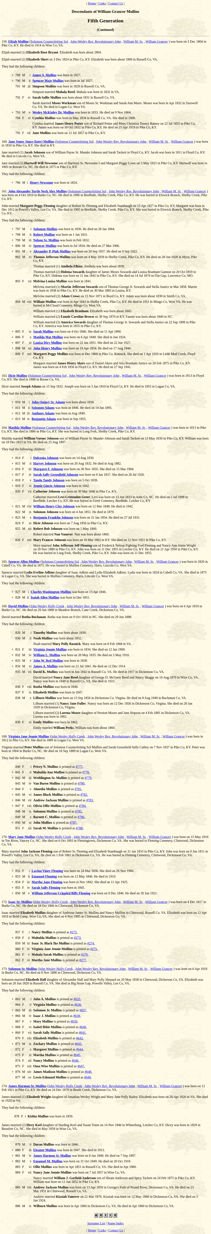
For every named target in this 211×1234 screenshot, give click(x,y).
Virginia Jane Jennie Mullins (28, 736)
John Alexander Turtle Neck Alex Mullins (37, 191)
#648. (88, 1071)
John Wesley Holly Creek (47, 606)
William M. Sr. (133, 41)
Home (92, 3)
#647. (81, 1066)
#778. (86, 772)
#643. (78, 1044)
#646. (75, 1060)
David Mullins (18, 606)
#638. (77, 1016)
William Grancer (157, 41)
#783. (90, 800)
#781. (78, 789)
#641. (82, 1032)
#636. (78, 1004)
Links (102, 3)
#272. (74, 932)
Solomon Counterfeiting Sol (49, 41)
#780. (81, 783)
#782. (84, 794)
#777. (79, 766)
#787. (73, 822)
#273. (77, 937)
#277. (83, 960)
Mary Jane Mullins (21, 837)
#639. (74, 1021)
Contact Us (115, 3)
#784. (82, 806)
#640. (83, 1027)
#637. (83, 1010)
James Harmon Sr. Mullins (27, 1086)
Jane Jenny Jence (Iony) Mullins (31, 141)
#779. (88, 778)
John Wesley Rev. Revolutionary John (95, 41)
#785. (78, 811)
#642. (80, 1038)
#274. (91, 943)
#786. (81, 817)
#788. (79, 828)
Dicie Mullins (17, 375)
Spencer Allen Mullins (24, 561)
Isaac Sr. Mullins (20, 902)
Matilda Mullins (19, 427)
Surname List (96, 1223)
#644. (80, 1049)
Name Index (115, 1223)
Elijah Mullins (18, 41)
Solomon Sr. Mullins (22, 969)
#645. (77, 1055)
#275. (94, 949)
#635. (77, 999)
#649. (88, 1077)
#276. (85, 954)
